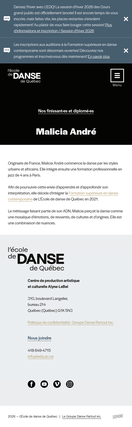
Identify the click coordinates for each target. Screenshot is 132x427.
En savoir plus (99, 56)
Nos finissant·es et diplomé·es (66, 111)
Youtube (44, 384)
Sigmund (118, 416)
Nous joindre (39, 338)
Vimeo (57, 384)
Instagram (70, 384)
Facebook (31, 384)
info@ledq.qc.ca (41, 356)
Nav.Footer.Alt (36, 259)
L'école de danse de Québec (29, 76)
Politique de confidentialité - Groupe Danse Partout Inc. (71, 322)
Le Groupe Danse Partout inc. (81, 416)
